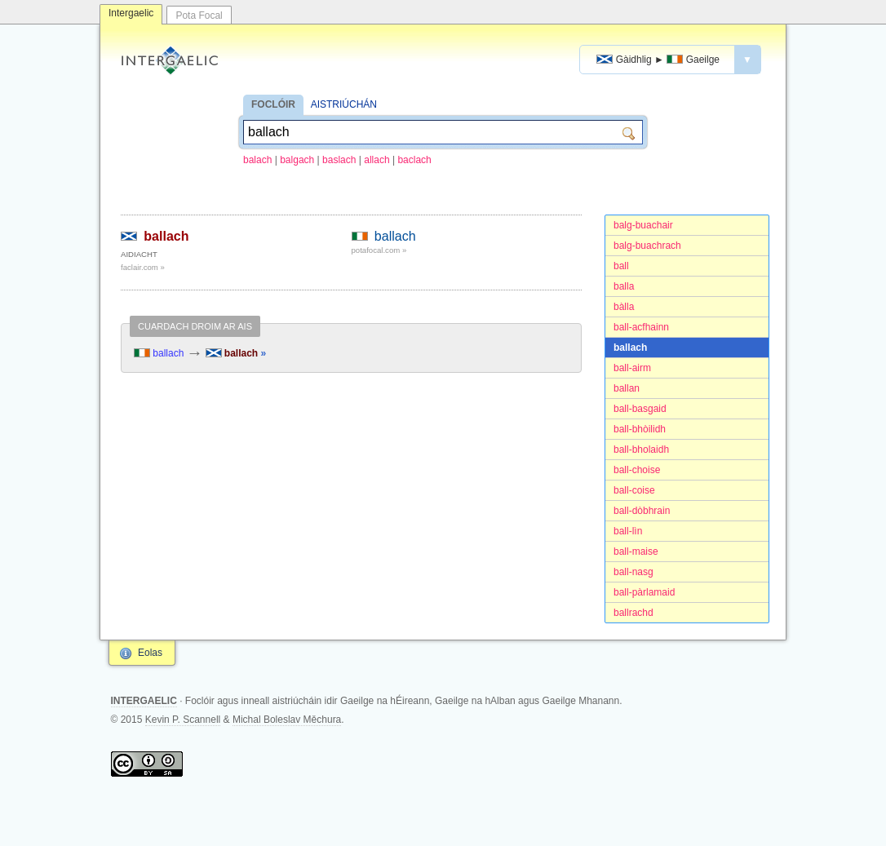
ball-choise (637, 470)
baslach (339, 160)
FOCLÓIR (273, 104)
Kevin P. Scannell (183, 719)
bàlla (624, 306)
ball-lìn (628, 531)
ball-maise (636, 551)
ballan (627, 388)
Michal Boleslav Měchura (287, 719)
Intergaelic (131, 13)
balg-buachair (643, 225)
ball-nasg (633, 572)
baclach (414, 160)
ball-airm (632, 368)
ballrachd (633, 612)
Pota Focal (198, 15)
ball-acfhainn (641, 327)
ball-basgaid (640, 408)
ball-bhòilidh (640, 429)
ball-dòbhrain (642, 510)
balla (624, 286)
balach (257, 160)
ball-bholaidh (641, 449)
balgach (297, 160)
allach (376, 160)
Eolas (150, 652)
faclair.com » (143, 267)
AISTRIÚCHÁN (344, 104)
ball (621, 266)
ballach (630, 347)
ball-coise (634, 490)
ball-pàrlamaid (644, 592)
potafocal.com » (379, 250)
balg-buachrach (647, 245)
